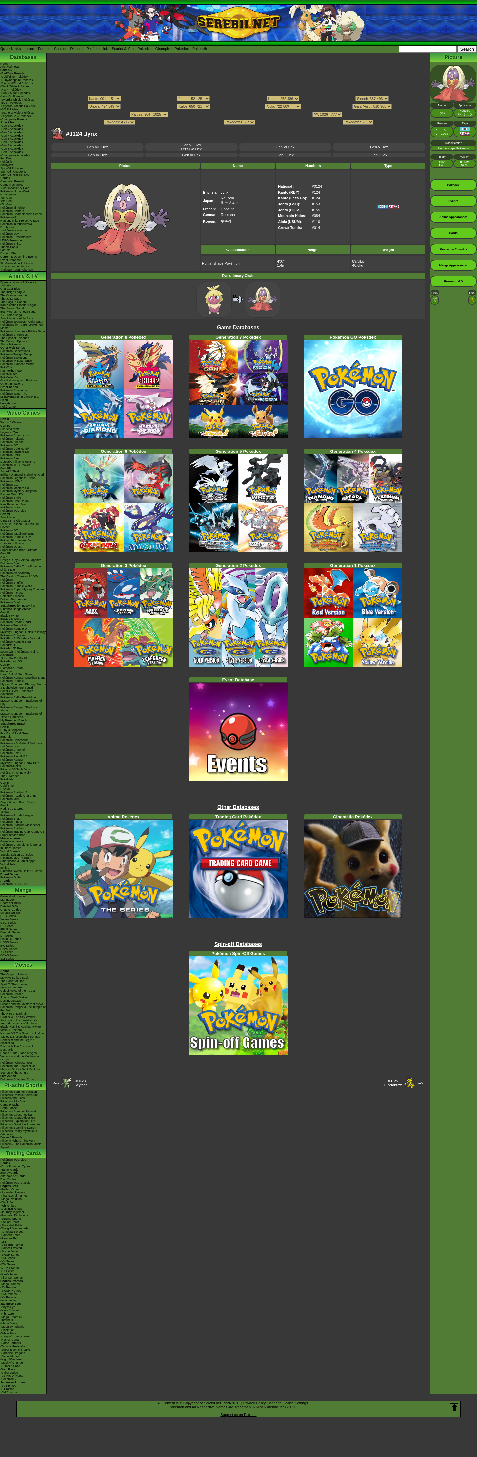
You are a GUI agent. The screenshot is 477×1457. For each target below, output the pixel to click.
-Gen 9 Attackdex (11, 152)
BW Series (7, 945)
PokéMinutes (8, 374)
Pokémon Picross (11, 592)
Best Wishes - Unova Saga (18, 311)
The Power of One (12, 981)
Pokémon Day (9, 233)
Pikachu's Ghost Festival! (16, 1114)
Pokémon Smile (10, 497)
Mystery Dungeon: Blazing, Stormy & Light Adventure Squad (23, 686)
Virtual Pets (7, 864)
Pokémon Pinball (11, 821)
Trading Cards (23, 1153)
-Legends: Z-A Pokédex (15, 116)
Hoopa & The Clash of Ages (18, 1053)
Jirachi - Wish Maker (13, 997)
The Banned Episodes (15, 341)
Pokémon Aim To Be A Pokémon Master (21, 326)
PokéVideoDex (10, 377)
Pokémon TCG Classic (15, 1182)
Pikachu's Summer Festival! (18, 1111)
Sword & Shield (10, 471)
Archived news (10, 66)
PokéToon (6, 367)
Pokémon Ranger (11, 759)
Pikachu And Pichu (12, 1098)
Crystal (5, 789)
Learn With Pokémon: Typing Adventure (19, 653)
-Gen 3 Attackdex (11, 132)
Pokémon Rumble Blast (15, 641)
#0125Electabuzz (393, 1083)
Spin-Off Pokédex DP (14, 171)
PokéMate (7, 779)
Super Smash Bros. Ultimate (19, 550)
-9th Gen (6, 197)
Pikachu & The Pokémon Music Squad (20, 1145)
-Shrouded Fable (11, 1225)
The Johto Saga (10, 298)
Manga (23, 890)
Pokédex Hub (97, 49)
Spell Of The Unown (13, 984)
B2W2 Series (9, 948)
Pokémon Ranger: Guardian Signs (22, 677)
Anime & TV (23, 276)
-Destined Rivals (11, 1208)
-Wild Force (7, 1369)
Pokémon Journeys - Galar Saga (21, 321)
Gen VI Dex (285, 147)
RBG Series (8, 916)
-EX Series (7, 1271)
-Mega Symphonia (12, 1326)
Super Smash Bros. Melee (17, 802)
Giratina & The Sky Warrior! (18, 1017)
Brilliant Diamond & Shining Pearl (22, 474)
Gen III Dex (191, 155)
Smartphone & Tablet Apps (17, 861)
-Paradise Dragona (12, 1353)
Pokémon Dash (10, 746)
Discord (76, 49)
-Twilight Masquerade (14, 1228)
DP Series (6, 935)
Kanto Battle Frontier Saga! (18, 305)
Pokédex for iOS (11, 661)
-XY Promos (8, 1297)
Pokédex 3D (8, 645)
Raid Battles (8, 1179)
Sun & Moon (8, 517)
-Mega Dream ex (11, 1317)
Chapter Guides (10, 909)
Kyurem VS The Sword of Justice (22, 1033)
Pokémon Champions (14, 435)
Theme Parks (9, 247)
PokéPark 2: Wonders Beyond (20, 638)
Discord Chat (8, 253)
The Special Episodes (14, 338)
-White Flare (8, 1205)
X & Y (4, 556)
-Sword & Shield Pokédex (17, 99)
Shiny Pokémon (10, 344)
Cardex (5, 178)
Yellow (4, 812)
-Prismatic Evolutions (14, 1215)
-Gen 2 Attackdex (11, 129)
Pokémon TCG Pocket (15, 465)
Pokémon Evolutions (13, 357)
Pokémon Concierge (13, 390)
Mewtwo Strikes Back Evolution (20, 1069)
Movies (23, 965)
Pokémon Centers (12, 210)
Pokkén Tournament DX (15, 540)
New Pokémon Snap (13, 504)
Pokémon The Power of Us (17, 1066)
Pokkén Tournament (13, 599)
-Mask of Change (11, 1362)
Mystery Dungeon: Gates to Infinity (23, 632)
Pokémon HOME (11, 481)
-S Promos (7, 1389)
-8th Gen (6, 201)
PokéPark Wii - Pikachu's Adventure (16, 692)
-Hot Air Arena (9, 1339)
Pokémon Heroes (11, 994)
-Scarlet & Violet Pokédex (17, 112)
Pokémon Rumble (12, 681)
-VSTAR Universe (11, 1375)
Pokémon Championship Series (21, 214)
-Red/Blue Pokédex (13, 73)
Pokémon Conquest (13, 635)
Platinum (6, 671)
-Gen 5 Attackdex (11, 138)
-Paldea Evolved (11, 1248)
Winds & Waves (10, 422)
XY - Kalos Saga (11, 315)
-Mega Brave (8, 1323)
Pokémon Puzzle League (16, 815)
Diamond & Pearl (11, 668)
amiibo (4, 867)
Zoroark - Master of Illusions (18, 1023)
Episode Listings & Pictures (18, 282)
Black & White (9, 615)
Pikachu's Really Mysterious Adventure (18, 1132)
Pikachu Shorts (23, 1085)
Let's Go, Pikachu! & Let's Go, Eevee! (20, 525)
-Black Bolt (7, 1202)
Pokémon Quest (11, 546)
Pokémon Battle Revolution (18, 697)
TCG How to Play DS (14, 658)
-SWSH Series (9, 1254)
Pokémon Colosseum (14, 740)
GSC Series (8, 922)
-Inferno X (6, 1320)
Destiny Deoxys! (11, 1000)
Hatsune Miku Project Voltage (19, 220)
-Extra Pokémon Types (15, 1166)
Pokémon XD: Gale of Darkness (21, 743)
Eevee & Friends (11, 1137)
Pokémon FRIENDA (13, 884)
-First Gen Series (11, 1277)
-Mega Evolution (11, 1199)
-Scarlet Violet (9, 1251)
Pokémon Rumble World (16, 586)
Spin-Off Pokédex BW (14, 174)
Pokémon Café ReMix (14, 448)
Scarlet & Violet (10, 429)
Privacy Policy (254, 1403)
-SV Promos (8, 1287)
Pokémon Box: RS (12, 753)
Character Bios (10, 288)
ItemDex (5, 158)
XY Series (6, 952)
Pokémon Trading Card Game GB (22, 831)
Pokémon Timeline (12, 207)
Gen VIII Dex (97, 147)
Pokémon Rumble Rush (15, 537)
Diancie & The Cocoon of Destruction (16, 1048)
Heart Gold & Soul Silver (16, 674)
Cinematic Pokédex (13, 181)
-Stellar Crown (9, 1222)
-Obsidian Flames (12, 1244)
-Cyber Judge (9, 1372)
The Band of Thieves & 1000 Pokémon (19, 578)
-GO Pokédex (9, 109)
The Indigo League (12, 292)
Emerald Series (10, 932)
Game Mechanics (11, 184)
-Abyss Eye (7, 1307)
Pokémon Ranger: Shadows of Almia (20, 709)
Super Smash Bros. (13, 835)
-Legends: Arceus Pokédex (18, 106)
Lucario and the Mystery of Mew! (21, 1003)
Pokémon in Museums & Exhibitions (16, 225)
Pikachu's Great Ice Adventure (20, 1124)
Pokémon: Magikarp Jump (17, 533)
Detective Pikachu (12, 543)
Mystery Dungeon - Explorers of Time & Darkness (21, 715)
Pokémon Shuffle (11, 582)
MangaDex (7, 899)
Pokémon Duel (10, 602)
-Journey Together (12, 1212)
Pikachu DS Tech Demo (15, 769)
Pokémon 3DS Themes (15, 857)
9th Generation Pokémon (16, 263)
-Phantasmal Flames (14, 1195)
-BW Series (7, 1264)
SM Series (7, 958)
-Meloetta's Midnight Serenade (20, 1036)
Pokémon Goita (10, 877)
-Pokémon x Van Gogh (15, 230)
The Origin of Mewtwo (14, 974)
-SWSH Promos (10, 1290)
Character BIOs (10, 903)
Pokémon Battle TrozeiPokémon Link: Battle (21, 568)
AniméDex (7, 285)
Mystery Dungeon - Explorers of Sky (21, 702)
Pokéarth (199, 49)
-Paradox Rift (9, 1238)
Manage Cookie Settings (288, 1403)
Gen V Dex (379, 147)
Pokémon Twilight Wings (16, 354)
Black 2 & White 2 (12, 618)
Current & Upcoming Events (18, 256)
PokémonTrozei (10, 766)
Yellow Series (9, 919)
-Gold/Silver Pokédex (14, 76)
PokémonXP (8, 217)
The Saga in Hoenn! (13, 302)
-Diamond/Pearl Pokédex (16, 83)
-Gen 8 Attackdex (11, 148)
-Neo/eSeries (9, 1274)
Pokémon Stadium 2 (13, 792)
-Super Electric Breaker (15, 1349)
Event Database (10, 260)
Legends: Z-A (9, 432)
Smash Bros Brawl (12, 723)
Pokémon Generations (15, 351)
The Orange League (13, 295)
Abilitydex (6, 165)
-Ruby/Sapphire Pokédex (16, 80)
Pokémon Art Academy (15, 573)
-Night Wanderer (11, 1359)
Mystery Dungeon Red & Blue (19, 763)
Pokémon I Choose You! (16, 1062)
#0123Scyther (80, 1083)
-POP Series (8, 1300)
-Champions (8, 194)
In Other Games (10, 848)
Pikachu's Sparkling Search (18, 1127)
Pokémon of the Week (14, 191)
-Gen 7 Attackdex (11, 145)
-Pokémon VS (9, 1379)
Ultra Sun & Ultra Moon (15, 520)
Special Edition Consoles (16, 854)
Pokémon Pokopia (12, 438)
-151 (3, 1241)
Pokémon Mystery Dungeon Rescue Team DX (18, 492)
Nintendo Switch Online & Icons (21, 871)
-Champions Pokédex (14, 119)
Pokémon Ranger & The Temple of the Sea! (23, 1008)
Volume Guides (10, 912)
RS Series (7, 926)
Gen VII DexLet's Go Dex (191, 147)
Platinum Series (10, 939)
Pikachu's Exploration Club (17, 1121)
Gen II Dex (285, 155)
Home (29, 49)
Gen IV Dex (97, 155)
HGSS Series (9, 942)
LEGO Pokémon (11, 240)
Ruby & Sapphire (11, 730)
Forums (44, 49)
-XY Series (7, 1261)
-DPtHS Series (10, 1267)
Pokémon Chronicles (14, 334)
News (4, 63)
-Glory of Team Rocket (15, 1336)
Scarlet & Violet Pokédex (131, 49)
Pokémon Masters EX (14, 451)
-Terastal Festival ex (13, 1346)
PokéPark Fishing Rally (15, 772)
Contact (60, 49)
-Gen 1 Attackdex (11, 125)
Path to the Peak (11, 370)
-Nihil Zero (7, 1313)
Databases (23, 57)
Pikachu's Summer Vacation (18, 1091)
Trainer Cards (9, 1169)
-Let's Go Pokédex (12, 96)
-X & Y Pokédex (10, 89)
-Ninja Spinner (9, 1310)
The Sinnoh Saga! (12, 308)
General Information (13, 896)
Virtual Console (10, 851)
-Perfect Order (9, 1189)
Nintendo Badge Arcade (15, 609)
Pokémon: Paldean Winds (17, 364)
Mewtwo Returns (11, 987)
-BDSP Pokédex (11, 102)
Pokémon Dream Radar (15, 622)
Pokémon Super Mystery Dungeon (23, 589)
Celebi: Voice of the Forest (17, 990)
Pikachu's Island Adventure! (18, 1117)
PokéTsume (8, 406)
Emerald (5, 736)
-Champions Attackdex (15, 155)
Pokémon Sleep (10, 458)
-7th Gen (6, 204)
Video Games (23, 412)
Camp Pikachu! (10, 1104)
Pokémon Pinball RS (14, 756)
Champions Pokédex (172, 49)
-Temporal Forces (11, 1231)
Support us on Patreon (238, 1415)
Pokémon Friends (12, 442)
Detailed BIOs (9, 906)
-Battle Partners (10, 1343)
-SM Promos (8, 1294)
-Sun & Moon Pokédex (15, 93)
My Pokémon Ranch (13, 720)
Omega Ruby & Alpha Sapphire (20, 560)
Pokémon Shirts (10, 243)
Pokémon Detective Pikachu (18, 1079)
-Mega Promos (10, 1284)
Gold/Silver (7, 785)
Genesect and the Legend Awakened (17, 1041)
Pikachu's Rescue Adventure (19, 1095)
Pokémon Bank (10, 563)
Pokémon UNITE (11, 455)
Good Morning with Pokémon (19, 380)
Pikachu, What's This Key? (17, 1140)
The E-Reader (9, 776)
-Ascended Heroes (12, 1192)
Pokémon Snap (10, 818)
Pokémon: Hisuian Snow (16, 360)
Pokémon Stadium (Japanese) (20, 825)
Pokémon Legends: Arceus (18, 478)
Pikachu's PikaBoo (12, 1101)
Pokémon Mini (9, 799)
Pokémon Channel (12, 749)
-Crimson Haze (10, 1366)
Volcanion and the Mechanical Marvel (20, 1058)
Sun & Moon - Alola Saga (16, 318)
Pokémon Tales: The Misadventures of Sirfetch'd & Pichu (19, 397)
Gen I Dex (379, 155)
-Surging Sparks (11, 1218)
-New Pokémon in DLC (15, 266)
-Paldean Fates (10, 1235)
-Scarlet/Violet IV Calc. (15, 188)
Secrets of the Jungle (14, 1072)
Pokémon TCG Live (13, 510)
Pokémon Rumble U (13, 628)
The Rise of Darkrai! (13, 1013)
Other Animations (11, 383)
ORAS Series (9, 955)
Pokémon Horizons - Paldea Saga (22, 331)
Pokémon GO (9, 445)
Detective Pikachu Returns (17, 461)
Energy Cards (9, 1172)
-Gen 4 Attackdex (11, 135)
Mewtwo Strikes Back (14, 977)
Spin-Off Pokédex (11, 168)
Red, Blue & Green (12, 808)
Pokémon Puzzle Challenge (18, 795)
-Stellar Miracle (10, 1356)
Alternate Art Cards (12, 1176)
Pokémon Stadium (12, 828)
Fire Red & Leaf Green (15, 733)
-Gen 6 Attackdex (11, 142)
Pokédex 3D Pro (11, 648)
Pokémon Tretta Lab (13, 625)
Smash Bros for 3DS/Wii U (17, 605)
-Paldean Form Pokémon (16, 269)
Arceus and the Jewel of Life (18, 1020)
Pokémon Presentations (16, 237)
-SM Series (7, 1258)
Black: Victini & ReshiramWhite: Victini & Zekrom (21, 1028)
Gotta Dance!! (9, 1108)
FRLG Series (8, 929)
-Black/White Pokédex (14, 86)
